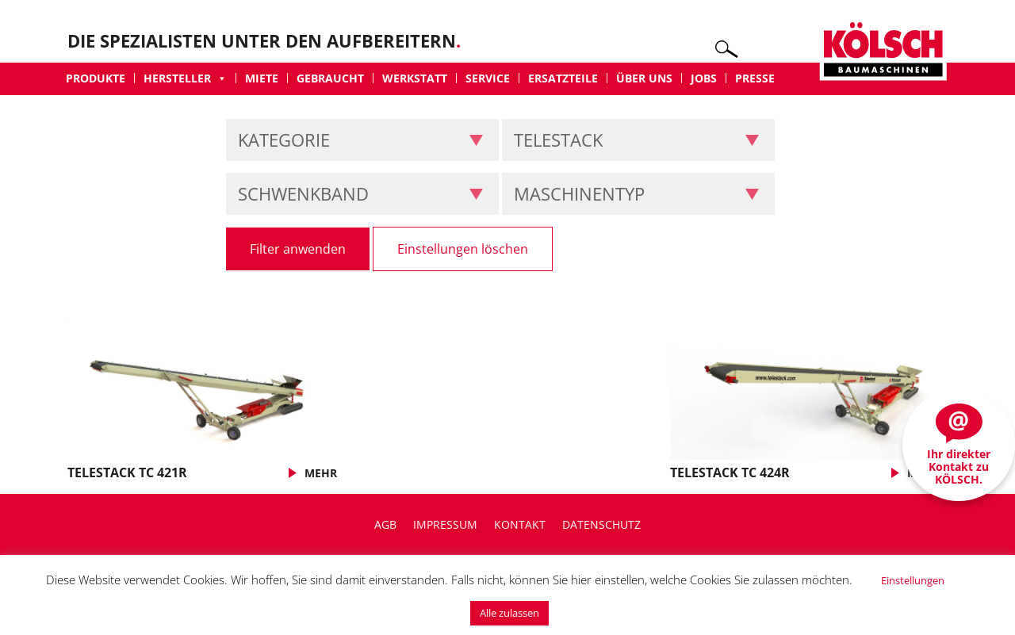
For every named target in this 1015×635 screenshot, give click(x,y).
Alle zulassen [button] (509, 613)
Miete (261, 78)
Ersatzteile (563, 78)
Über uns (644, 78)
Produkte (95, 78)
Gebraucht (330, 78)
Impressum (445, 524)
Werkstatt (414, 78)
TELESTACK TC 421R (127, 472)
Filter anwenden (298, 249)
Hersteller (185, 78)
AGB (385, 524)
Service (487, 78)
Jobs (704, 78)
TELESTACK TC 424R (730, 472)
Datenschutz (601, 524)
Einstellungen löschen (462, 249)
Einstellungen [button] (912, 580)
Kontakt (520, 524)
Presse (755, 78)
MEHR (320, 472)
